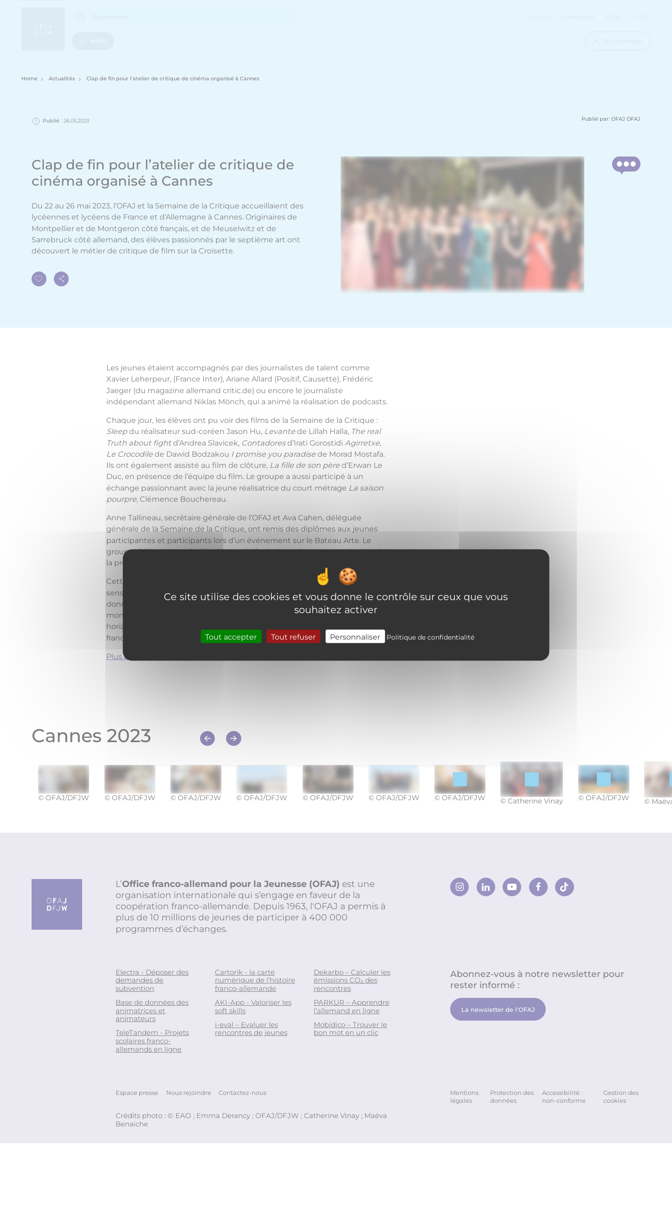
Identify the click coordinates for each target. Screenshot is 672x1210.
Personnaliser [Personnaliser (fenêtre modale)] (355, 636)
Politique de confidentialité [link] (430, 637)
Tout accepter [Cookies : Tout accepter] (231, 636)
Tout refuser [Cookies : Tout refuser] (293, 636)
